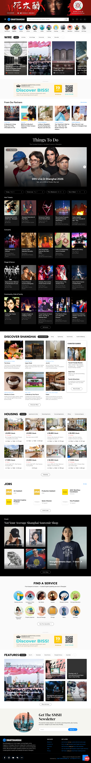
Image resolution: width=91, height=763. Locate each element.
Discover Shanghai (20, 336)
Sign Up (73, 729)
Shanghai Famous (58, 655)
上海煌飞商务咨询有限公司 (62, 758)
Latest (16, 37)
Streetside (38, 655)
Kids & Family (70, 336)
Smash (6, 519)
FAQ (48, 748)
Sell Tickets (64, 750)
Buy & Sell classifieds (78, 746)
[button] (22, 420)
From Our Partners (13, 102)
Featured (23, 414)
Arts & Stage (32, 37)
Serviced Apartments (59, 414)
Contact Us (50, 744)
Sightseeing (60, 336)
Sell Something (65, 746)
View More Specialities (45, 624)
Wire (8, 37)
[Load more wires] (86, 58)
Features (11, 655)
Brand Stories (48, 655)
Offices (69, 414)
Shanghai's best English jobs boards (77, 744)
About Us (49, 742)
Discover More (34, 404)
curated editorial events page (78, 742)
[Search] (66, 19)
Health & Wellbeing (80, 336)
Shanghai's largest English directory (79, 748)
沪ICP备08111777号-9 (75, 758)
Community (41, 37)
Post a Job (64, 744)
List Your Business (65, 748)
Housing (11, 414)
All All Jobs (46, 510)
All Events (45, 327)
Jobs (8, 484)
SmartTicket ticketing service (78, 750)
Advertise (49, 746)
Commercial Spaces (79, 414)
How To (30, 655)
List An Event (64, 742)
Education (56, 37)
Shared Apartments (46, 414)
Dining (49, 37)
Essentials (68, 655)
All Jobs (85, 484)
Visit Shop (45, 572)
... (74, 655)
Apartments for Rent (33, 414)
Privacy (49, 750)
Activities (23, 37)
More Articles (84, 102)
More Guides (76, 388)
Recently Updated (43, 336)
